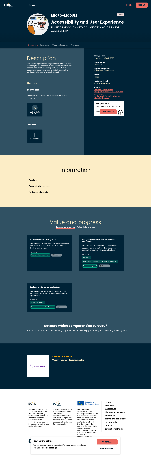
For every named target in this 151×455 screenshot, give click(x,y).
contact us (108, 112)
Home (108, 402)
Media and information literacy (107, 96)
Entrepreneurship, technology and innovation (108, 93)
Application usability (37, 302)
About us (109, 405)
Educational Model (114, 429)
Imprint (108, 425)
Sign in (129, 5)
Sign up (141, 5)
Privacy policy (111, 422)
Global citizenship (101, 98)
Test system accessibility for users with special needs (100, 261)
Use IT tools (86, 257)
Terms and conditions (115, 419)
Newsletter (110, 415)
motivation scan (40, 330)
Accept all (107, 442)
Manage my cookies (115, 412)
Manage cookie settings (45, 448)
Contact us (110, 408)
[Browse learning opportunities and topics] (33, 5)
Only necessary (107, 448)
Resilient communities (103, 90)
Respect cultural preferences (40, 255)
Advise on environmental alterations (42, 307)
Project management (90, 266)
